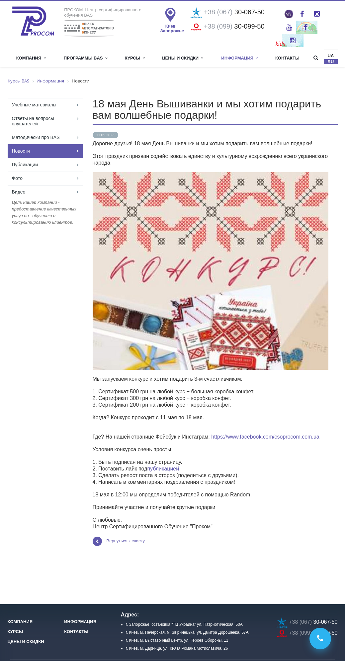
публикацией (163, 468)
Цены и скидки (182, 58)
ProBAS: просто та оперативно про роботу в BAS (289, 14)
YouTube (289, 27)
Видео (19, 192)
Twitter (305, 27)
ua (331, 55)
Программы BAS (85, 58)
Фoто (17, 178)
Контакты (287, 58)
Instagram (317, 14)
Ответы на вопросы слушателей (33, 121)
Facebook (302, 14)
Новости (21, 151)
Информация (239, 58)
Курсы (135, 58)
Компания (31, 58)
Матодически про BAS (36, 137)
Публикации (25, 164)
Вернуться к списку (119, 541)
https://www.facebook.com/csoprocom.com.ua (265, 437)
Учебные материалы (34, 104)
